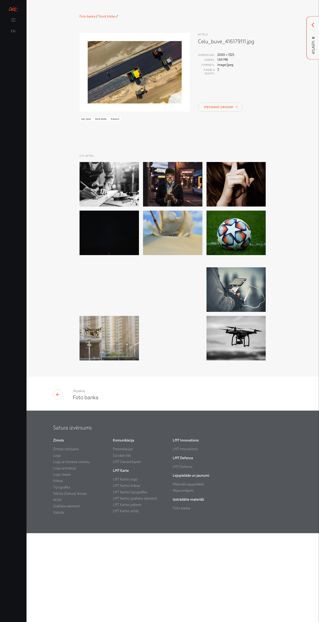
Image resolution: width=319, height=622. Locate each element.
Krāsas (58, 570)
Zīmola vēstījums (66, 538)
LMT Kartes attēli (126, 600)
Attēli (57, 589)
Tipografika (61, 576)
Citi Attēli (87, 156)
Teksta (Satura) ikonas (70, 582)
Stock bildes (107, 16)
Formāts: (208, 65)
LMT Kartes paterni (127, 594)
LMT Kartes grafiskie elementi (135, 587)
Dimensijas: (206, 55)
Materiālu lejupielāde (188, 573)
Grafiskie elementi (66, 595)
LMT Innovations (185, 538)
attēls (203, 34)
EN (13, 31)
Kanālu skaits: (209, 71)
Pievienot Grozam (221, 107)
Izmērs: (209, 60)
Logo (57, 544)
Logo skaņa (62, 563)
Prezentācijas (123, 538)
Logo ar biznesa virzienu (71, 551)
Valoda (58, 601)
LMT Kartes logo (125, 568)
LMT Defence (182, 555)
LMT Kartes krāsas (126, 574)
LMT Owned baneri (127, 551)
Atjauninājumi (183, 579)
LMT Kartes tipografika (130, 581)
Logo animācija (64, 557)
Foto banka (87, 16)
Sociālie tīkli (122, 544)
